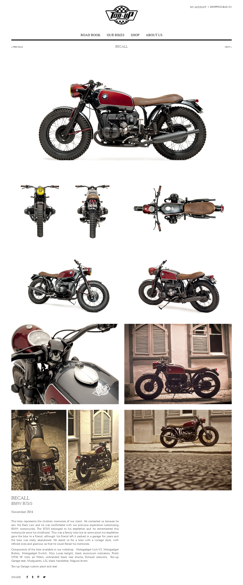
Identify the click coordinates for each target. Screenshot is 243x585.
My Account (198, 7)
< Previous (17, 47)
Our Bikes (115, 35)
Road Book (90, 35)
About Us (154, 35)
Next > (228, 47)
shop (135, 35)
